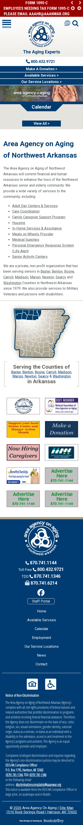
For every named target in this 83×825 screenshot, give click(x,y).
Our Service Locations (42, 646)
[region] (76, 5)
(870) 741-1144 (14, 774)
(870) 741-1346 (37, 774)
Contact (41, 664)
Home (41, 611)
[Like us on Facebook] (41, 592)
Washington (12, 283)
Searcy (61, 277)
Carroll (8, 277)
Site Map (66, 808)
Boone (69, 271)
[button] (80, 3)
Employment (41, 638)
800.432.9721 (50, 569)
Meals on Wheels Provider (32, 234)
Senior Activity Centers (30, 257)
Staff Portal (41, 601)
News (41, 655)
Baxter (45, 271)
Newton (48, 277)
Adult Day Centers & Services (35, 206)
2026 (17, 808)
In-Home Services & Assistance (37, 228)
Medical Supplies (25, 240)
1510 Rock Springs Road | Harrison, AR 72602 (41, 812)
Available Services (41, 620)
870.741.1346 (47, 576)
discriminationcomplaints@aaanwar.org (38, 784)
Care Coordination (26, 211)
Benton (57, 271)
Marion (35, 277)
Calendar (41, 629)
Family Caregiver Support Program (38, 217)
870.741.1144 (43, 562)
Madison (21, 277)
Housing (18, 223)
